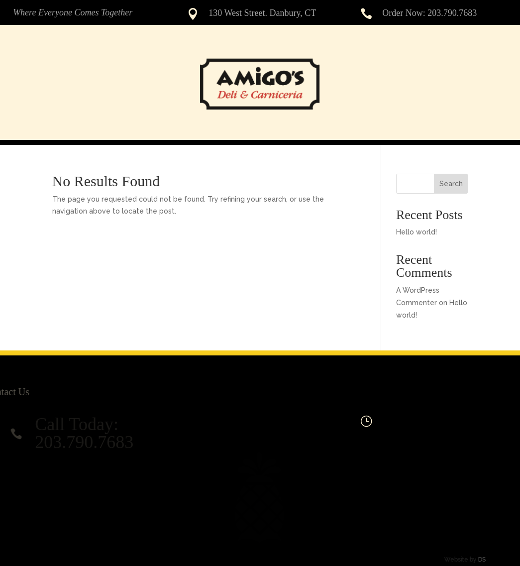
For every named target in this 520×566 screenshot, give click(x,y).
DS (469, 559)
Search (451, 184)
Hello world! (416, 232)
